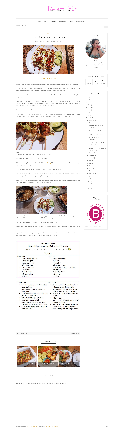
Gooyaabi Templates (52, 426)
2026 (89, 97)
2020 (89, 112)
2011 (89, 184)
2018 (89, 118)
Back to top (104, 426)
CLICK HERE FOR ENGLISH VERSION (48, 78)
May (90, 166)
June (90, 163)
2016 (89, 181)
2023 (89, 105)
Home (39, 21)
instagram (102, 82)
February (91, 173)
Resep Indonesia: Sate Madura (97, 134)
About (46, 21)
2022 (89, 107)
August (91, 158)
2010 (89, 186)
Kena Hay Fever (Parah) (95, 131)
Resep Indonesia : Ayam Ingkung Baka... (47, 364)
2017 (89, 178)
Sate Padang (48, 163)
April (90, 168)
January (91, 176)
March (91, 171)
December (92, 120)
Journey (53, 21)
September (92, 155)
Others (71, 21)
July (90, 160)
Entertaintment (81, 21)
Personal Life (62, 21)
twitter (96, 82)
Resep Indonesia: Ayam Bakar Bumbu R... (68, 364)
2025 (89, 100)
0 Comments (19, 328)
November (92, 123)
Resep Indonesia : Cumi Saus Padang (25, 364)
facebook (89, 82)
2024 (89, 102)
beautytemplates (32, 426)
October (91, 153)
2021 (89, 110)
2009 (89, 189)
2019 (89, 115)
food (48, 33)
